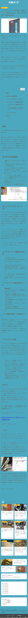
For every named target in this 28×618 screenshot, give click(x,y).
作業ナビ (4, 604)
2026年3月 (5, 586)
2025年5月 (5, 591)
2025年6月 (5, 590)
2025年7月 (5, 588)
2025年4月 (5, 593)
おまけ (9, 118)
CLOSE (22, 89)
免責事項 (19, 615)
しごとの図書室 (4, 7)
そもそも (14, 99)
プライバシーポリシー (11, 615)
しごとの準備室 (6, 602)
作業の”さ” (14, 2)
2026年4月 (5, 585)
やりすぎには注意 (11, 113)
